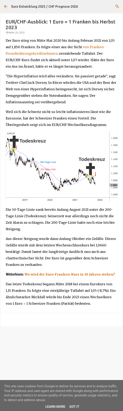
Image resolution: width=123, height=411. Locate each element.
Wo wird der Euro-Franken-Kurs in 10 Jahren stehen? (70, 274)
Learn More (55, 407)
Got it (74, 407)
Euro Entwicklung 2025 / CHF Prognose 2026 (44, 6)
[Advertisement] (61, 360)
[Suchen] (117, 6)
